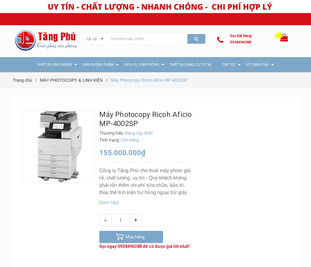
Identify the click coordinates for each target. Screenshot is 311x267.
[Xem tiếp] (109, 202)
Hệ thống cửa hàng (281, 19)
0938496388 (240, 42)
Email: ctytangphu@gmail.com (98, 19)
